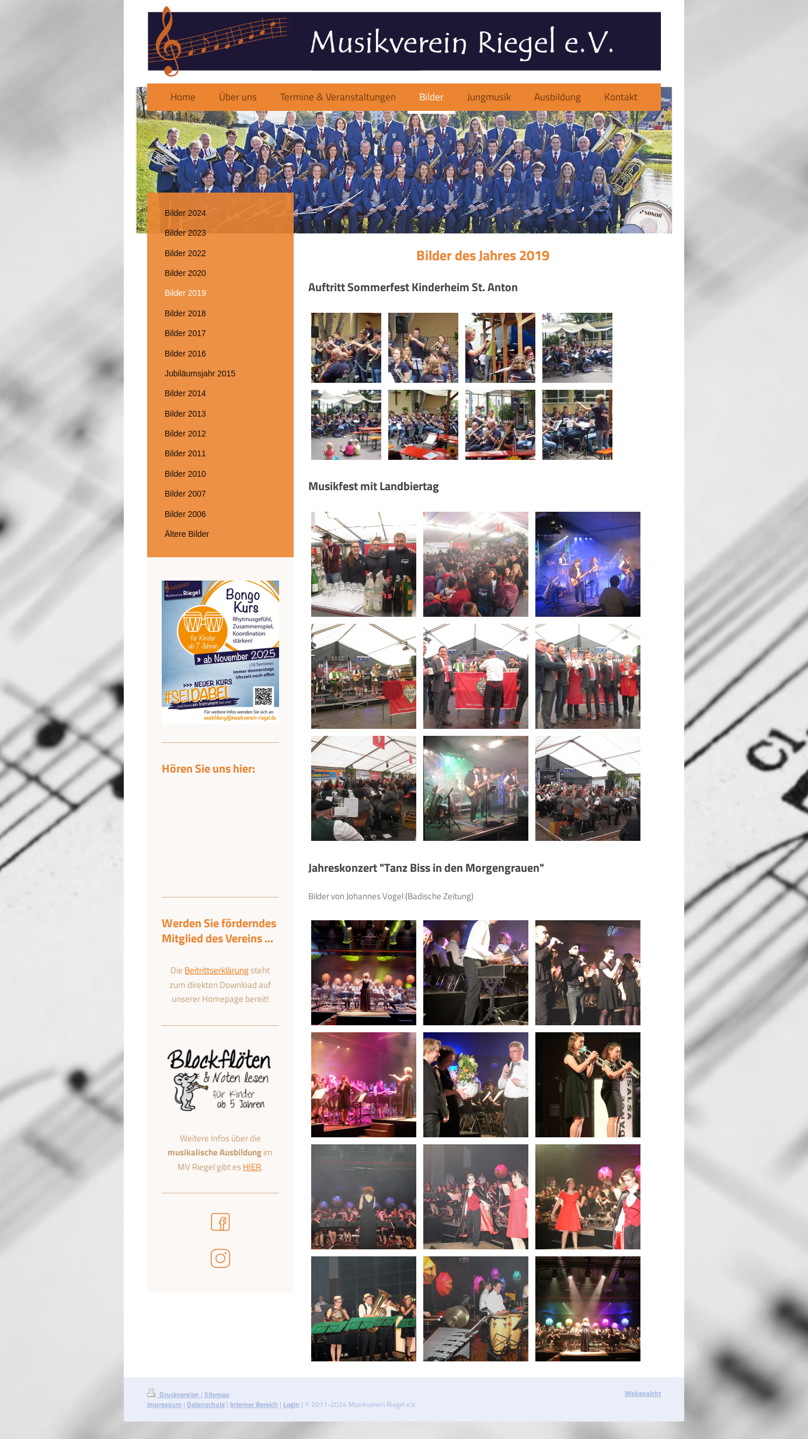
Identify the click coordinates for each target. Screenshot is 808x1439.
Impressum (164, 1404)
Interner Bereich (254, 1404)
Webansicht (643, 1393)
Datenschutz (206, 1404)
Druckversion (174, 1394)
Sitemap (216, 1394)
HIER (252, 1166)
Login (291, 1404)
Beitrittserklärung (216, 970)
